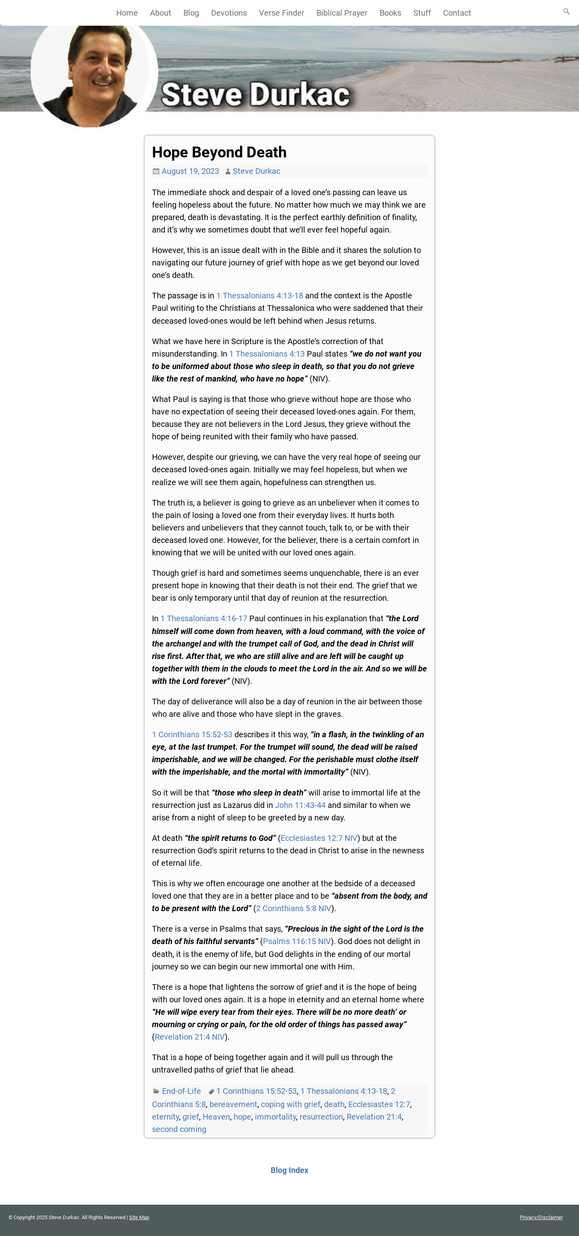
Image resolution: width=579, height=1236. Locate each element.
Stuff (422, 13)
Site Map (139, 1217)
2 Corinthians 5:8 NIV (293, 908)
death (334, 1104)
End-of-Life (181, 1091)
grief (191, 1117)
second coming (179, 1129)
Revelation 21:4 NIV (190, 1037)
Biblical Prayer (342, 13)
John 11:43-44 (300, 805)
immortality (275, 1117)
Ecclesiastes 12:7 (379, 1104)
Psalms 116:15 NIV (297, 941)
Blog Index (289, 1170)
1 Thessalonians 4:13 (267, 354)
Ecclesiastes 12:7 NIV (319, 838)
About (160, 13)
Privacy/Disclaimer (541, 1217)
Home (127, 13)
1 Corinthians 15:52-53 (192, 734)
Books (390, 13)
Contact (457, 13)
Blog (191, 13)
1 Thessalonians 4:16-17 (203, 618)
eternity (165, 1117)
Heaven (216, 1117)
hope (242, 1117)
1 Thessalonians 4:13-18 (259, 295)
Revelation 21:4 (374, 1117)
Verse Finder (281, 13)
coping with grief (290, 1104)
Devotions (229, 13)
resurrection (321, 1117)
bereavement (233, 1104)
